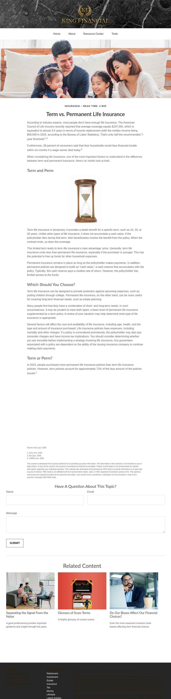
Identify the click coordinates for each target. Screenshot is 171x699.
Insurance (52, 684)
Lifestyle (51, 694)
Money (50, 691)
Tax (48, 687)
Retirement (52, 673)
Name (9, 491)
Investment (52, 677)
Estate (50, 680)
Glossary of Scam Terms (74, 613)
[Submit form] (14, 543)
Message (11, 513)
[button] (56, 34)
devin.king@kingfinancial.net (21, 684)
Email (90, 491)
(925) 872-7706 (22, 673)
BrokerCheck (131, 671)
